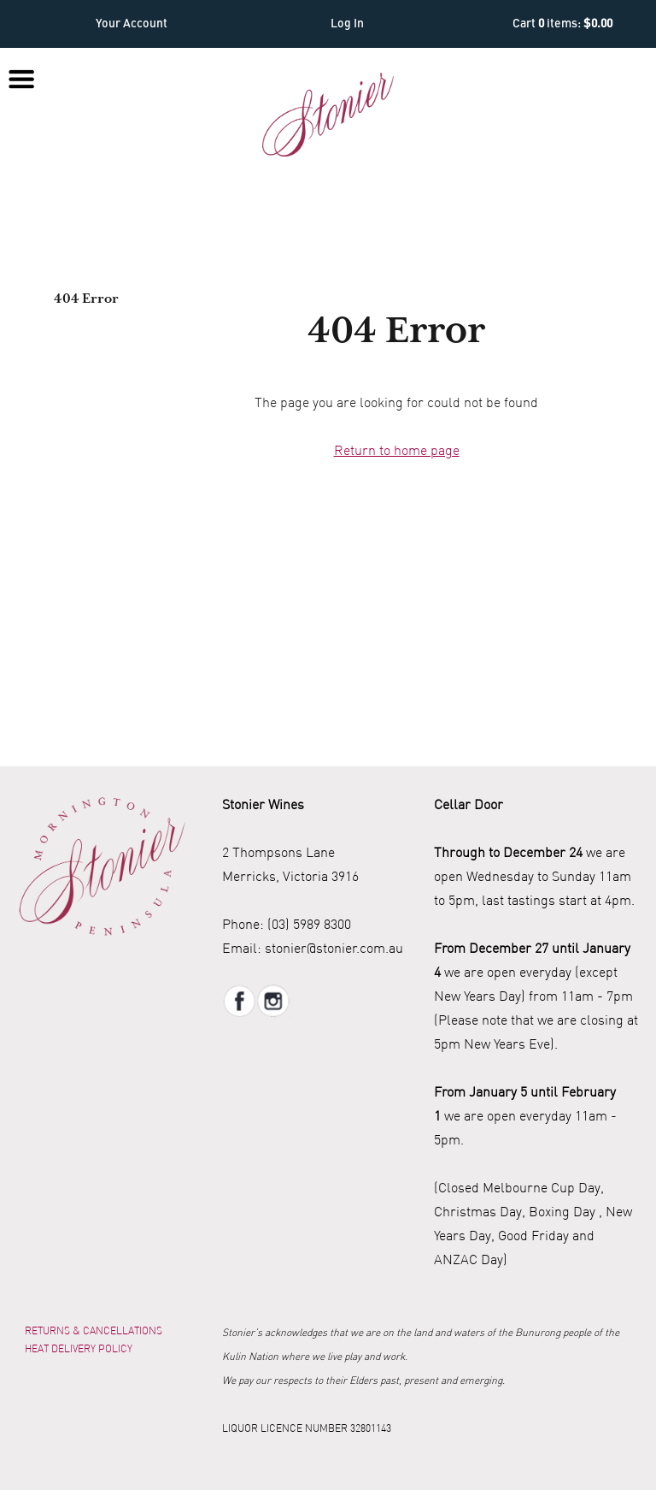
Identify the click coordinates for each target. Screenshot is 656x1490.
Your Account (131, 24)
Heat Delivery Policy (78, 1348)
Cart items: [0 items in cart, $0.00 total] (562, 24)
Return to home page (397, 449)
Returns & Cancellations (93, 1330)
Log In (347, 24)
